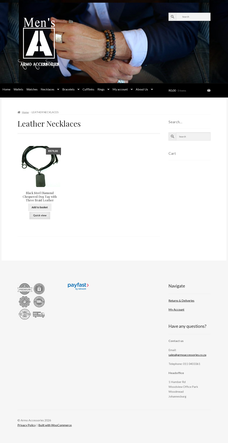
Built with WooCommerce (55, 425)
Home (6, 89)
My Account (176, 309)
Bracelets (68, 89)
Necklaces (47, 89)
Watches (32, 89)
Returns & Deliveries (181, 300)
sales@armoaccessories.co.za (187, 354)
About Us (142, 89)
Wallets (18, 89)
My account (120, 89)
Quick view (39, 215)
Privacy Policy (26, 425)
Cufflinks (88, 89)
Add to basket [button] (40, 207)
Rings (101, 89)
